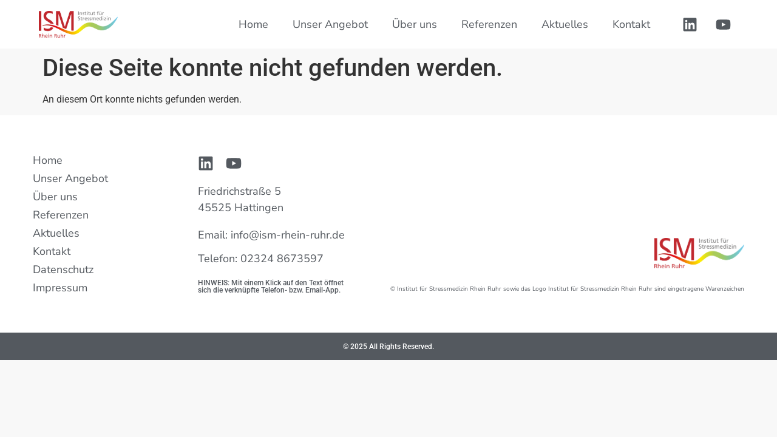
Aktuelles (564, 24)
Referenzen (489, 24)
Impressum (60, 288)
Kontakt (631, 24)
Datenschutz (63, 269)
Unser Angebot (330, 24)
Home (253, 24)
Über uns (414, 24)
